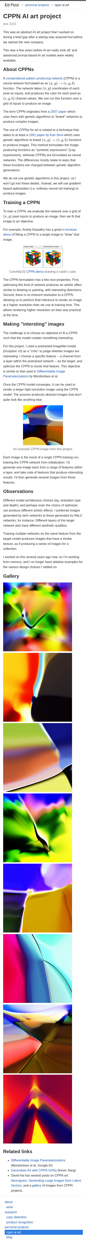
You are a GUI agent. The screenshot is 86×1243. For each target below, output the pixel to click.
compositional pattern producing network (34, 78)
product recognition (19, 1222)
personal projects (37, 5)
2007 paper (59, 111)
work (9, 1207)
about (9, 1202)
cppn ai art (13, 1232)
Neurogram (19, 1180)
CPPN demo (35, 271)
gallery (36, 1185)
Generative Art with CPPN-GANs (34, 1170)
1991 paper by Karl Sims (46, 135)
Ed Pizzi (12, 5)
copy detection (16, 1217)
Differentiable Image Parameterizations (38, 1160)
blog (9, 1237)
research (11, 1212)
